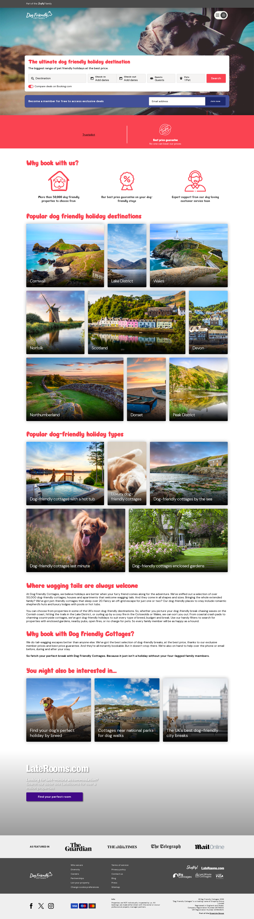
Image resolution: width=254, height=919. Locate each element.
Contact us (117, 874)
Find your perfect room (54, 797)
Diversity (75, 869)
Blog (113, 878)
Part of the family (39, 3)
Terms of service (119, 865)
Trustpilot (88, 134)
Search (216, 78)
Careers (75, 874)
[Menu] (221, 15)
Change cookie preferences (85, 887)
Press (114, 882)
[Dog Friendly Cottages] (39, 15)
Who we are (77, 865)
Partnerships (77, 878)
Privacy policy (118, 869)
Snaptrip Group (217, 913)
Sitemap (115, 887)
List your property (80, 882)
